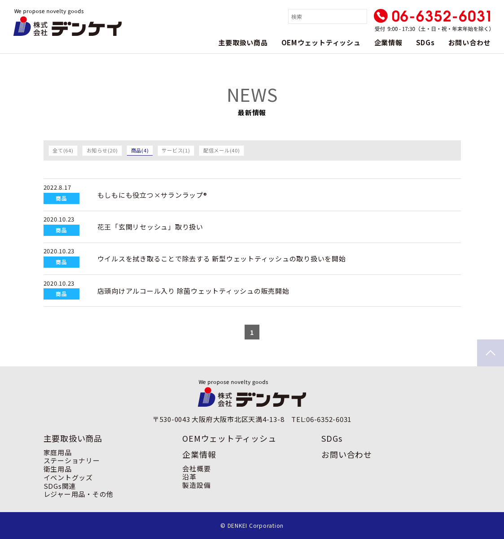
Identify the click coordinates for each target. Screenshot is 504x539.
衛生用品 (58, 469)
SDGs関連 (60, 486)
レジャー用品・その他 (79, 494)
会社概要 (196, 468)
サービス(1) (176, 150)
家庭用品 (58, 452)
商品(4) (140, 150)
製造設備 (196, 485)
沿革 (189, 476)
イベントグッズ (68, 477)
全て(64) (63, 150)
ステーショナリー (72, 460)
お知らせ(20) (102, 150)
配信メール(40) (221, 150)
